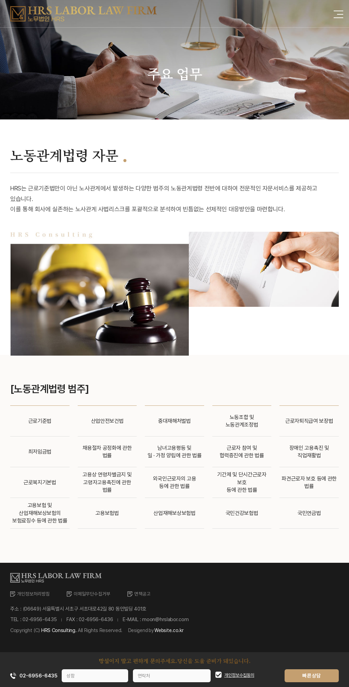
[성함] (92, 675)
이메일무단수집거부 (96, 594)
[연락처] (170, 675)
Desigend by (161, 630)
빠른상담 (313, 676)
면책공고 (149, 594)
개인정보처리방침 (34, 594)
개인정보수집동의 (239, 675)
